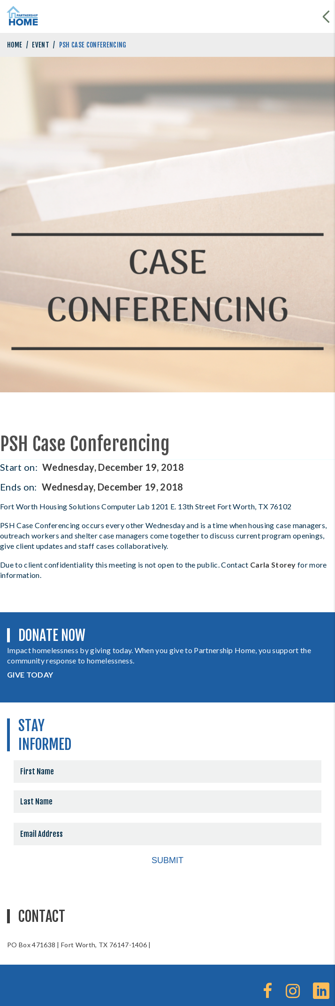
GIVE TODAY (30, 674)
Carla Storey (273, 564)
